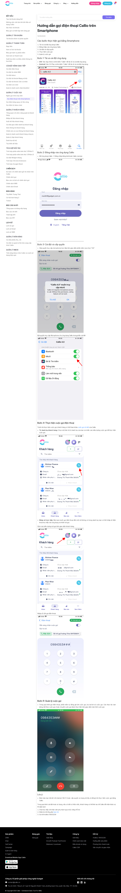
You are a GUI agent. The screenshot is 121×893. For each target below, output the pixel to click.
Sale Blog (49, 838)
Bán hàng (10, 202)
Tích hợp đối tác (13, 156)
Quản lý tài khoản (14, 36)
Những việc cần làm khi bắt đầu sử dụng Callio (18, 24)
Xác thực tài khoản (13, 28)
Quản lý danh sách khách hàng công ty (19, 140)
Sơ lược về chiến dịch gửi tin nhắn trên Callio (18, 183)
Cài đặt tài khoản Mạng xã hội (17, 80)
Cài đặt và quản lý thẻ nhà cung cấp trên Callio (19, 256)
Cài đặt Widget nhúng (14, 167)
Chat (6, 841)
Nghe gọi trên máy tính (14, 97)
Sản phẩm (36, 3)
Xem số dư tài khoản (13, 50)
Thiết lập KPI (10, 226)
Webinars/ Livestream (53, 844)
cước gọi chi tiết (83, 427)
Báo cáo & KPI (12, 216)
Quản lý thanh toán (15, 44)
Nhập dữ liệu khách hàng (15, 121)
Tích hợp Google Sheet (14, 174)
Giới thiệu (76, 838)
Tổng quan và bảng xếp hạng (16, 219)
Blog (65, 3)
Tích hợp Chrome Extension (16, 171)
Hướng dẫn (74, 3)
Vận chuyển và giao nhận (101, 847)
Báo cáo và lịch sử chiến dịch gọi (18, 191)
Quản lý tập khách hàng (15, 144)
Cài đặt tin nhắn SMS (13, 73)
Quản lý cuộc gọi (14, 94)
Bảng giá (48, 3)
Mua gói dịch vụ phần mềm (16, 54)
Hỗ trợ (95, 834)
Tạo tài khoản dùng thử (14, 19)
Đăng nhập (95, 3)
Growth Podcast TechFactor (56, 841)
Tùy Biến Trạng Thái (13, 205)
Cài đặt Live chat (12, 86)
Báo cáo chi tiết (12, 223)
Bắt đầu (10, 16)
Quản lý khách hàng (15, 112)
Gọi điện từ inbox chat (14, 107)
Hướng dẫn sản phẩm (100, 841)
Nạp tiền (9, 47)
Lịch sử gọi (10, 237)
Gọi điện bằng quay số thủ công (17, 104)
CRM (7, 838)
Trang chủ (27, 3)
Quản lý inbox (12, 262)
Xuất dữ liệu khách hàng (15, 124)
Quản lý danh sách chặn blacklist (18, 90)
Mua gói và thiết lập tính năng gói (18, 31)
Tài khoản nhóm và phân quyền (17, 39)
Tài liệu (49, 834)
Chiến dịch (11, 179)
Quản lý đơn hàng (14, 248)
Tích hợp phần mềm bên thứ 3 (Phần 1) (20, 159)
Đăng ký (108, 3)
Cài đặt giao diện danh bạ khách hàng (20, 127)
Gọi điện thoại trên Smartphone (18, 101)
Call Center (9, 844)
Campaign (8, 847)
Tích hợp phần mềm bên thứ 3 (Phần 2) (19, 163)
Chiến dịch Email (12, 197)
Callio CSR (76, 847)
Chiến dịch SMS (12, 194)
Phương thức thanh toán (101, 844)
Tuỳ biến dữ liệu (12, 151)
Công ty (56, 3)
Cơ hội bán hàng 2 (12, 208)
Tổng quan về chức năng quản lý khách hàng (18, 116)
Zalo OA (56, 812)
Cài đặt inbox (11, 77)
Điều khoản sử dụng (79, 844)
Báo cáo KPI (10, 229)
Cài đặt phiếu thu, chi (14, 251)
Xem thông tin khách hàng (16, 130)
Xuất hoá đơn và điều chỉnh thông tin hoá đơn (19, 61)
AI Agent (8, 854)
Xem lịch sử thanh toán (14, 57)
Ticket (8, 211)
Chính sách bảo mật (79, 841)
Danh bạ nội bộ (11, 148)
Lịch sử (9, 234)
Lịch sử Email (11, 240)
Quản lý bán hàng (11, 851)
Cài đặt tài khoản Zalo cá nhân (17, 83)
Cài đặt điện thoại (12, 70)
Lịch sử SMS (10, 243)
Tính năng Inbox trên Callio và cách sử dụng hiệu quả (20, 266)
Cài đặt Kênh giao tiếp (16, 67)
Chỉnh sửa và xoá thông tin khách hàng (18, 134)
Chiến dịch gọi (11, 187)
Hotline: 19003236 (99, 838)
